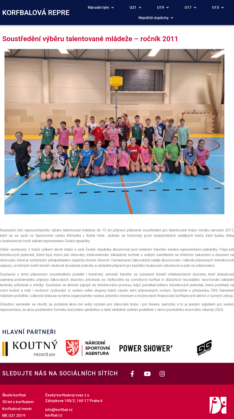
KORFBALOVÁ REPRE (36, 12)
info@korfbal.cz (59, 409)
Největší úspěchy (156, 18)
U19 (163, 7)
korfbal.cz (53, 415)
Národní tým (101, 7)
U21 (135, 7)
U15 (218, 7)
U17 (190, 7)
